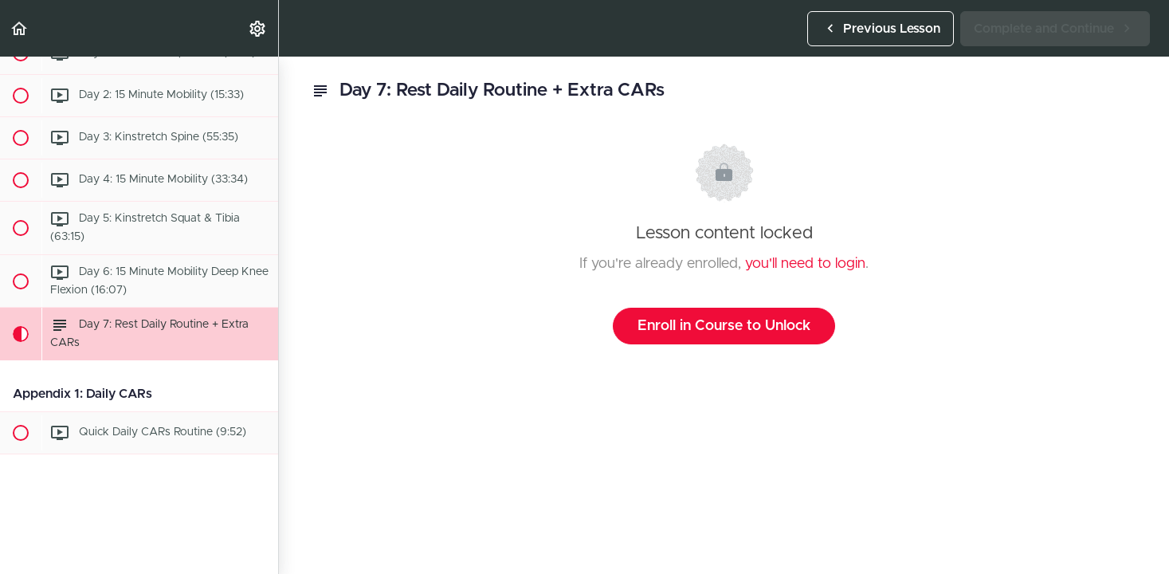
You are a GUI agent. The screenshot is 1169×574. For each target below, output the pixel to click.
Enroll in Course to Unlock (723, 326)
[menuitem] (258, 28)
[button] (20, 28)
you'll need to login (805, 264)
